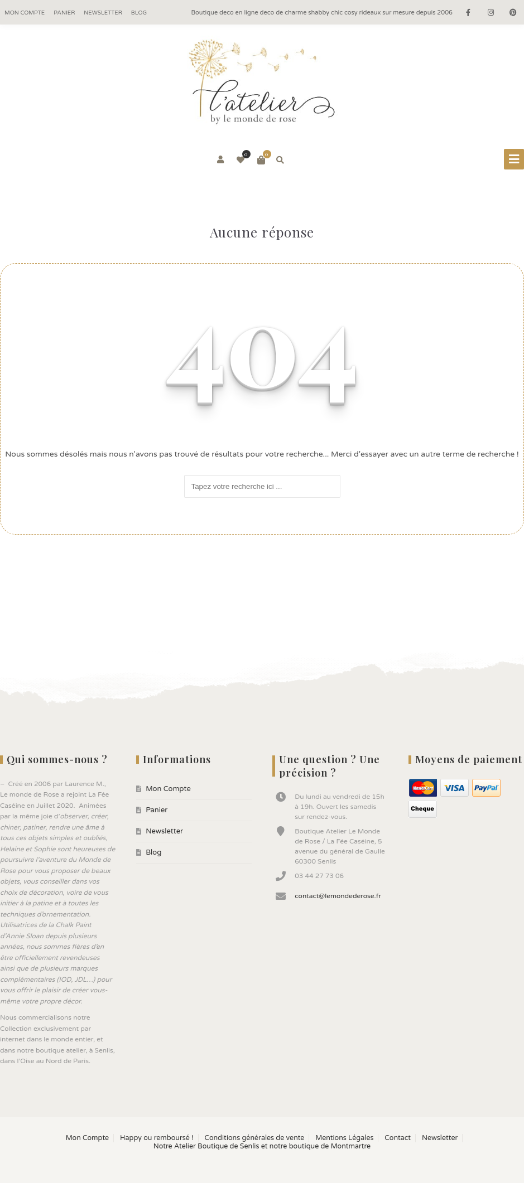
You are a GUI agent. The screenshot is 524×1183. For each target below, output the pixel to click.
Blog (139, 12)
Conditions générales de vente (254, 1138)
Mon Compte (24, 12)
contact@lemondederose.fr (338, 896)
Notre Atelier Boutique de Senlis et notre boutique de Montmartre (262, 1146)
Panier (64, 12)
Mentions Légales (344, 1138)
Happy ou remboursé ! (156, 1138)
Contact (397, 1138)
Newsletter (103, 12)
